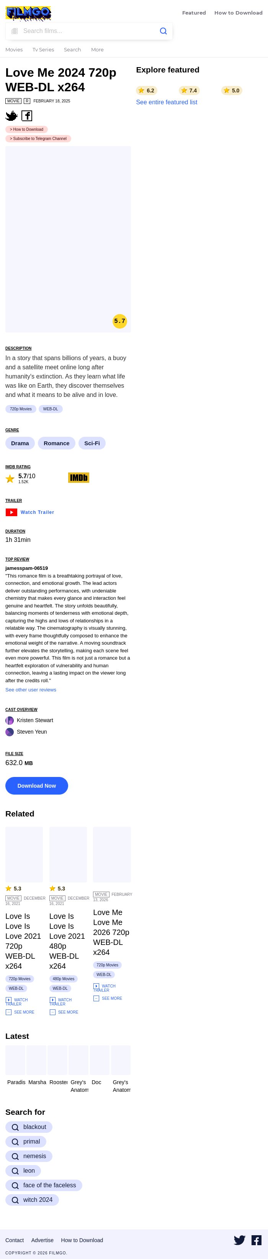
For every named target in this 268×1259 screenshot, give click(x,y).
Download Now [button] (37, 786)
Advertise (42, 1240)
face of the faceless (43, 1185)
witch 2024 (32, 1200)
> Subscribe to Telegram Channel (38, 139)
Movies (14, 50)
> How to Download (26, 129)
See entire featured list (166, 102)
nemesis (28, 1156)
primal (25, 1141)
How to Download (238, 13)
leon (23, 1171)
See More (19, 1012)
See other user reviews (30, 690)
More (97, 50)
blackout (28, 1127)
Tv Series (43, 50)
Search (72, 50)
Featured (194, 13)
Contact (14, 1240)
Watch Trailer (29, 511)
